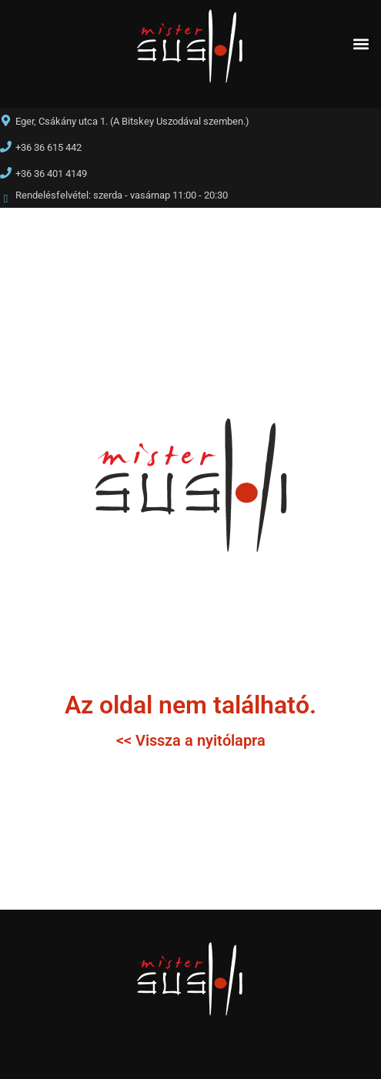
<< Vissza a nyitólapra (191, 740)
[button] (360, 43)
